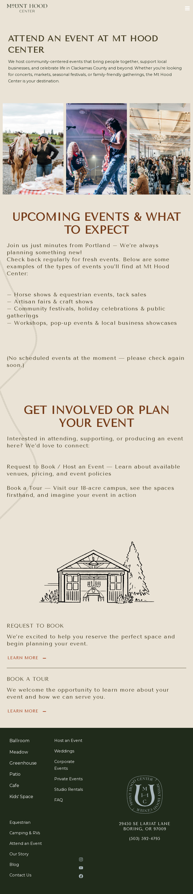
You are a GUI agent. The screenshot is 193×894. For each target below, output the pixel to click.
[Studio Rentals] (68, 789)
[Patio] (15, 773)
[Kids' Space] (21, 796)
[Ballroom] (19, 740)
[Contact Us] (20, 874)
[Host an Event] (68, 740)
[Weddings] (64, 750)
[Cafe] (14, 785)
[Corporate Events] (70, 764)
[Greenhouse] (23, 762)
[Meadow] (18, 751)
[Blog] (14, 864)
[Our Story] (19, 853)
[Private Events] (68, 778)
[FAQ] (58, 799)
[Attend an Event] (25, 843)
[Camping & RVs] (24, 832)
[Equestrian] (20, 822)
